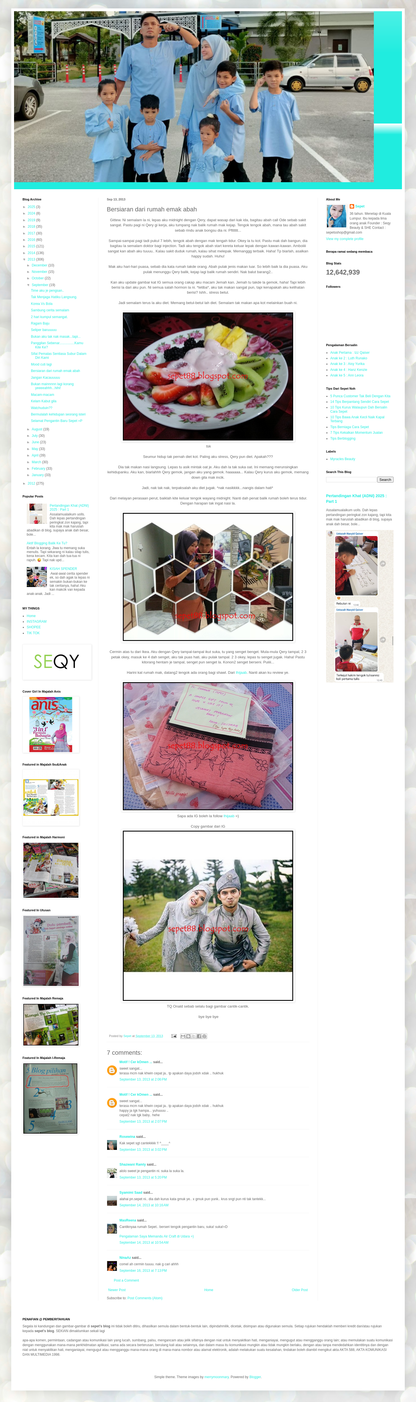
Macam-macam (42, 395)
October (38, 278)
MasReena (127, 1220)
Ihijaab (241, 672)
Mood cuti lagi (41, 364)
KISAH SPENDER (63, 569)
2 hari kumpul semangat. (49, 317)
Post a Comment (126, 1280)
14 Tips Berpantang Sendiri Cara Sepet (359, 402)
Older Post (300, 1290)
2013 (32, 259)
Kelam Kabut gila (43, 401)
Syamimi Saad (130, 1193)
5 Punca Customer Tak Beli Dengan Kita (360, 396)
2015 (32, 246)
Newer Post (117, 1290)
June (36, 442)
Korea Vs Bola (42, 304)
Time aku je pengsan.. (47, 291)
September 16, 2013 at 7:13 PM (143, 1271)
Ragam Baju (40, 323)
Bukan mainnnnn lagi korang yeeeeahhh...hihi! (52, 386)
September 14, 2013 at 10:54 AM (143, 1243)
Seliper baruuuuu (43, 330)
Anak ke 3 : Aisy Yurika (347, 364)
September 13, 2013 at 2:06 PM (143, 1079)
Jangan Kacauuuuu (45, 378)
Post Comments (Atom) (144, 1298)
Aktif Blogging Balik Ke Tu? (47, 543)
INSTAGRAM (36, 622)
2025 (32, 207)
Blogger (255, 1377)
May (35, 449)
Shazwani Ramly (132, 1164)
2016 (32, 240)
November (40, 272)
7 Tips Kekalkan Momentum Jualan (356, 433)
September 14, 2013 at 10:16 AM (143, 1205)
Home (208, 1290)
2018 (32, 227)
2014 (32, 253)
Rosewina (127, 1137)
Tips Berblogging (343, 438)
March (37, 462)
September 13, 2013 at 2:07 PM (143, 1122)
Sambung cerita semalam (50, 310)
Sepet (360, 206)
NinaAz (125, 1258)
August (37, 429)
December (40, 265)
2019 (32, 220)
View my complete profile (344, 239)
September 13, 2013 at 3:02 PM (143, 1150)
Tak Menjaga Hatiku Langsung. (54, 297)
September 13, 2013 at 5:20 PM (143, 1177)
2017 (32, 233)
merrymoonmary (216, 1377)
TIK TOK (33, 633)
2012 (32, 483)
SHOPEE (34, 627)
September (40, 285)
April (35, 455)
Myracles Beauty (342, 459)
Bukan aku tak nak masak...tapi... (56, 337)
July (35, 436)
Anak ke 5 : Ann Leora (346, 375)
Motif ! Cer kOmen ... (135, 1062)
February (39, 469)
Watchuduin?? (41, 408)
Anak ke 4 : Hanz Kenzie (348, 370)
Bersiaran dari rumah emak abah (55, 371)
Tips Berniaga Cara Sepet (349, 427)
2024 (32, 213)
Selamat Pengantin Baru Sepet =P (56, 421)
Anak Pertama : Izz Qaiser (350, 353)
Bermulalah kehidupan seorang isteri (58, 414)
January (38, 475)
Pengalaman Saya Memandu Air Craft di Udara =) (156, 1236)
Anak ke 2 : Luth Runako (348, 358)
